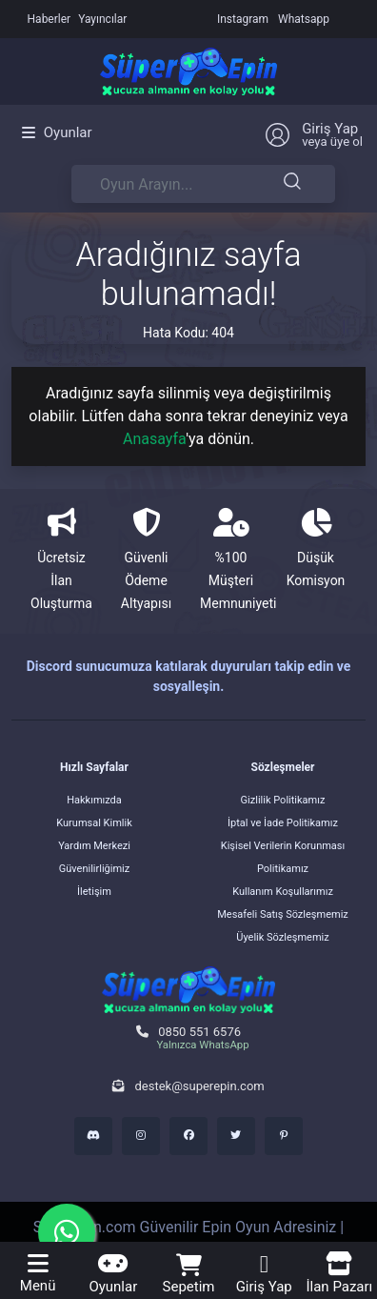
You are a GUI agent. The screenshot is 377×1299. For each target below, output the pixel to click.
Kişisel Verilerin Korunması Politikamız (283, 857)
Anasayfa (154, 439)
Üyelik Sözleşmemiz (282, 937)
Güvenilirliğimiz (94, 869)
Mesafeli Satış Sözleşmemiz (282, 914)
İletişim (94, 891)
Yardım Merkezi (94, 846)
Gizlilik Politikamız (283, 800)
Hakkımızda (94, 800)
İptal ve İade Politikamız (283, 823)
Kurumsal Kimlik (94, 823)
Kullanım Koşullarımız (282, 891)
